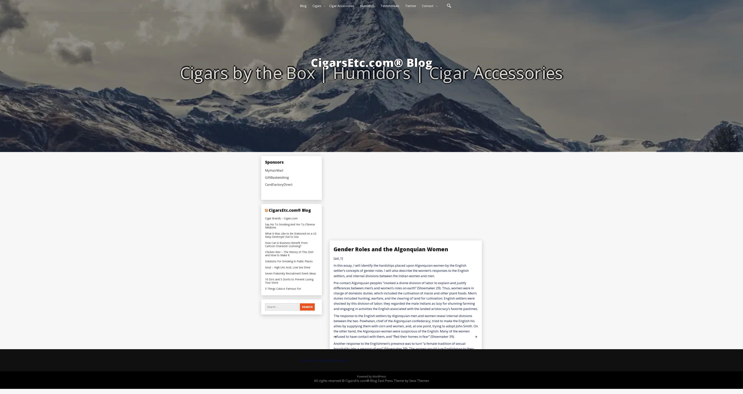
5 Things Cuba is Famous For (283, 288)
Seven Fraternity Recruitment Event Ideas (290, 273)
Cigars (316, 6)
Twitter (410, 6)
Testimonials (389, 6)
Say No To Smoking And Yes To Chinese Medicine (290, 226)
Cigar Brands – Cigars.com (281, 218)
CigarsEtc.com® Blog (290, 210)
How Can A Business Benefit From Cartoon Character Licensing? (286, 244)
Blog (303, 6)
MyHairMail (274, 170)
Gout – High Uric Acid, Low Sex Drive (287, 267)
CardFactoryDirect (278, 184)
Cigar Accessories (341, 6)
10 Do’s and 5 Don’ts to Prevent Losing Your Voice (289, 281)
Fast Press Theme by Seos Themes (403, 380)
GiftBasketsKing (277, 177)
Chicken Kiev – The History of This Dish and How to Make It (289, 254)
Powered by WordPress (371, 376)
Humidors (367, 6)
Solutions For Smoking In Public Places (289, 261)
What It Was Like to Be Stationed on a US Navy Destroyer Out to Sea (290, 235)
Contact (428, 6)
